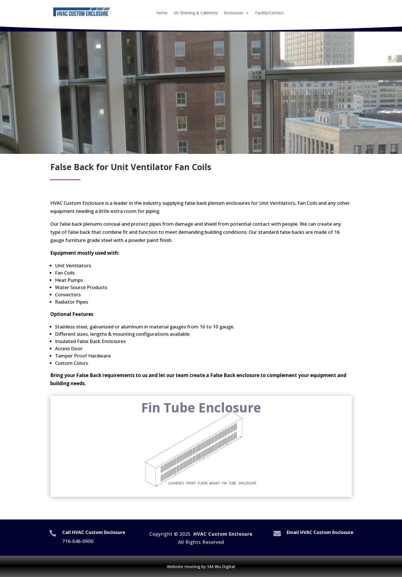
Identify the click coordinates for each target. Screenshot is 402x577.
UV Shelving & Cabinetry (196, 13)
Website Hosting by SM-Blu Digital (201, 566)
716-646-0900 (78, 541)
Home (162, 13)
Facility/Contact (269, 13)
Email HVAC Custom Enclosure (320, 532)
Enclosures (233, 13)
